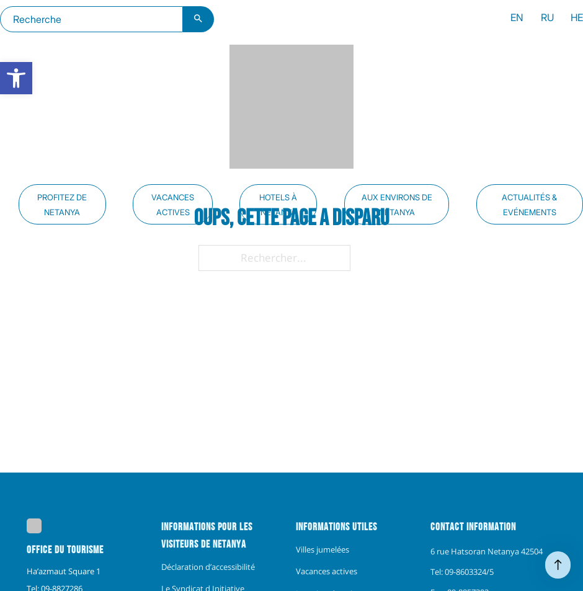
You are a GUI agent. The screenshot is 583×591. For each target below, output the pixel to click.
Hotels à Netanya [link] (278, 204)
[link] (16, 78)
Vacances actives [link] (172, 204)
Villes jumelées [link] (322, 549)
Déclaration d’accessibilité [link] (208, 566)
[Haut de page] (558, 565)
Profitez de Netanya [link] (62, 204)
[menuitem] (516, 19)
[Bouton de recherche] (198, 19)
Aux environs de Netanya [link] (397, 204)
